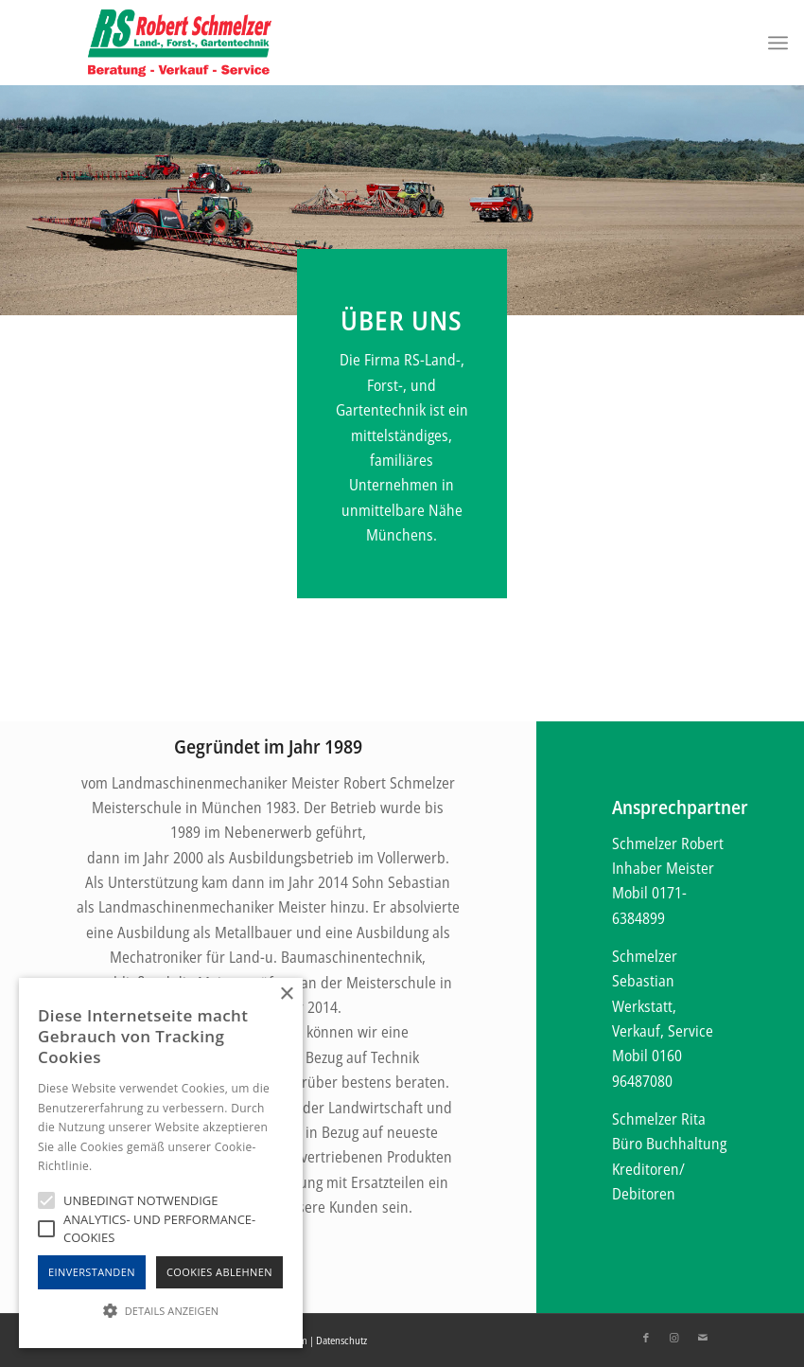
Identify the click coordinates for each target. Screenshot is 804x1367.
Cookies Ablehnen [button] (219, 1272)
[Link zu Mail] (703, 1337)
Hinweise (119, 1166)
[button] (161, 1311)
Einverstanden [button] (91, 1272)
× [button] (286, 994)
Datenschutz (341, 1340)
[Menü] (778, 42)
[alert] (161, 1163)
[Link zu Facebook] (646, 1337)
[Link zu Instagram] (674, 1337)
